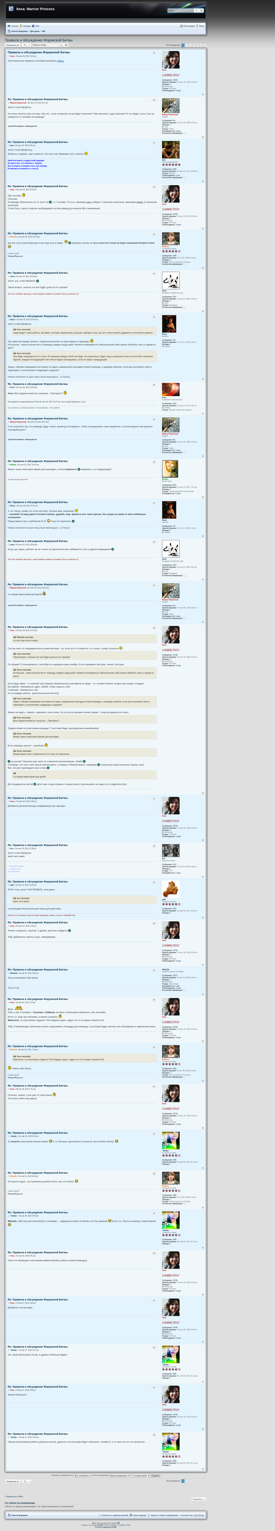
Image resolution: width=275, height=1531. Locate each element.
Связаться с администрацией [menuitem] (115, 1515)
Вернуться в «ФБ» (15, 1496)
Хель (164, 70)
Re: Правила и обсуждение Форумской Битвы (38, 99)
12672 (175, 975)
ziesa (164, 291)
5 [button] (197, 45)
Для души (34, 31)
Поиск (196, 10)
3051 (174, 485)
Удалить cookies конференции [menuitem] (164, 1515)
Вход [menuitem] (201, 26)
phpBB (99, 1525)
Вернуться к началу (203, 94)
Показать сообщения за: (71, 1475)
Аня (163, 160)
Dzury (164, 334)
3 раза (178, 131)
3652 (174, 403)
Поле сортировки (112, 1475)
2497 (174, 909)
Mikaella (165, 247)
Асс (163, 858)
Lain (164, 900)
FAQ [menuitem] (37, 26)
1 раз (178, 175)
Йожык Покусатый (170, 115)
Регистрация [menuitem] (189, 26)
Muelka (165, 479)
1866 (174, 256)
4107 (174, 864)
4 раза (178, 91)
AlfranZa (165, 969)
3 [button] (190, 45)
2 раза (178, 493)
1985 (174, 1160)
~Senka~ (165, 1151)
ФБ (43, 31)
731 (174, 340)
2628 (174, 169)
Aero (94, 1523)
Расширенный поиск (201, 10)
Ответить (11, 45)
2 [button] (186, 45)
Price (164, 398)
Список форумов (19, 31)
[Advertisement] (106, 1488)
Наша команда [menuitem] (139, 1515)
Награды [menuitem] (27, 26)
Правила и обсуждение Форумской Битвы (39, 40)
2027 (174, 297)
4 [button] (193, 45)
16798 (175, 80)
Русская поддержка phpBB (105, 1527)
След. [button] (205, 45)
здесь (60, 60)
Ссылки (14, 26)
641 (174, 121)
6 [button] (201, 45)
